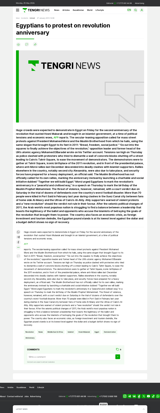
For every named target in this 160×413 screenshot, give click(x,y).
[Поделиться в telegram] (18, 237)
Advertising (139, 3)
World (89, 10)
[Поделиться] (35, 44)
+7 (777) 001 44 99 (77, 396)
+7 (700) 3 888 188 (108, 396)
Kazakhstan (78, 10)
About (3, 396)
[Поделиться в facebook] (18, 242)
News (56, 10)
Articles (66, 10)
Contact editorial (15, 396)
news (40, 332)
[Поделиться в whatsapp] (18, 232)
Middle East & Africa (55, 332)
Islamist (71, 332)
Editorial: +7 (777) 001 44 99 (119, 3)
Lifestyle (100, 10)
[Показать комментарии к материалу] (18, 256)
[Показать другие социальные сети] (18, 247)
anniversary (30, 338)
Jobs (26, 396)
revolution (29, 332)
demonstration (110, 332)
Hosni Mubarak (84, 332)
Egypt (97, 332)
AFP (56, 137)
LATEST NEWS (21, 409)
